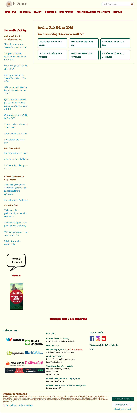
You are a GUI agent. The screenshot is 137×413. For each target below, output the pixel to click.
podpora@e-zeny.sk (67, 359)
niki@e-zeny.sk (68, 352)
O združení (50, 11)
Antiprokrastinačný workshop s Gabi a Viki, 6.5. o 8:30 (15, 56)
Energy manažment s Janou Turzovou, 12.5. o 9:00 (15, 78)
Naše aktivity (66, 11)
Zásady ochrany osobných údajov (18, 405)
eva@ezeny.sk (63, 369)
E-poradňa (25, 11)
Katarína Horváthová (55, 381)
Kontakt (117, 11)
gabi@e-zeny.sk (67, 341)
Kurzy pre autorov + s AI (15, 153)
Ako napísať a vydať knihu (16, 159)
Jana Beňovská (52, 371)
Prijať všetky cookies (123, 399)
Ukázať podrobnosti (123, 409)
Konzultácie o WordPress (16, 200)
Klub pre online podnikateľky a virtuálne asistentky (15, 213)
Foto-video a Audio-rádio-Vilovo (93, 11)
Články (37, 11)
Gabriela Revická (53, 341)
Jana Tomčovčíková (54, 362)
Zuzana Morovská (53, 388)
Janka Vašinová (52, 374)
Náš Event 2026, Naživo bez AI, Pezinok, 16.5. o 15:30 (15, 90)
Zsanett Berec (52, 359)
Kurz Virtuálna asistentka (16, 133)
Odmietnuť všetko (123, 405)
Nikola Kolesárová (53, 352)
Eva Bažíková (51, 369)
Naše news (10, 11)
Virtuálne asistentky (73, 349)
